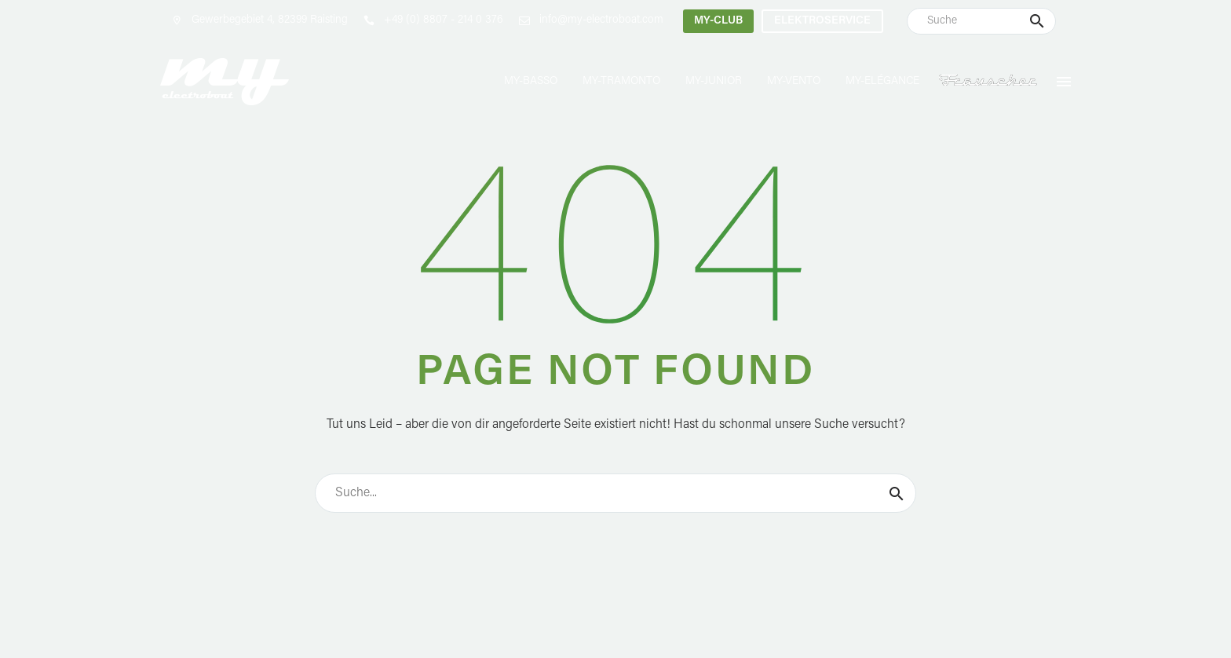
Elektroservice (822, 21)
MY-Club (718, 21)
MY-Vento (793, 81)
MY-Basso (530, 81)
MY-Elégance (882, 81)
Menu (1064, 81)
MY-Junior (713, 81)
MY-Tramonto (621, 81)
